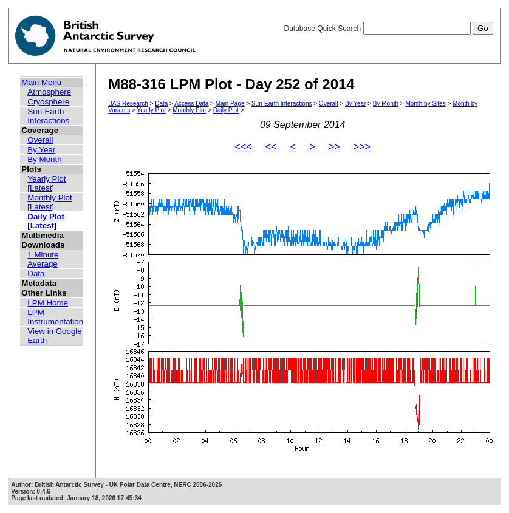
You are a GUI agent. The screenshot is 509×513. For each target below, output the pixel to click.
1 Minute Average (42, 259)
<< (271, 146)
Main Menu (41, 82)
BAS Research (128, 103)
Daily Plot (45, 216)
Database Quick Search (388, 28)
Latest (41, 187)
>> (334, 146)
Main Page (230, 103)
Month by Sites (426, 103)
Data (35, 273)
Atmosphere (49, 92)
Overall (40, 139)
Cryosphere (48, 101)
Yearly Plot (46, 178)
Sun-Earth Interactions (48, 116)
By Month (44, 159)
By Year (41, 149)
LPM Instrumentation (55, 317)
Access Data (191, 103)
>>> (362, 146)
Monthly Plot (49, 197)
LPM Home (47, 302)
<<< (243, 146)
